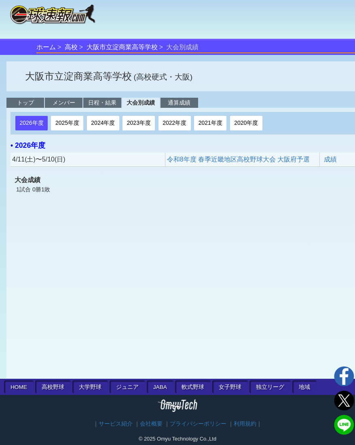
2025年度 (67, 123)
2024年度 (103, 123)
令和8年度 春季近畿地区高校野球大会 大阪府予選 (238, 159)
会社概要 (151, 424)
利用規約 (245, 424)
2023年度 (139, 123)
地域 (304, 387)
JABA (160, 387)
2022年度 (174, 123)
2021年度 (210, 123)
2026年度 (31, 123)
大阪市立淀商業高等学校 (122, 47)
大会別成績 (141, 102)
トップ (25, 102)
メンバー (64, 102)
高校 (71, 47)
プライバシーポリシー (198, 424)
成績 (330, 159)
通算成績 (179, 102)
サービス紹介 (116, 424)
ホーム (46, 47)
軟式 (193, 387)
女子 (230, 387)
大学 (90, 387)
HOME (19, 387)
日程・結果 (102, 102)
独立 (270, 387)
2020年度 (246, 123)
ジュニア (127, 387)
